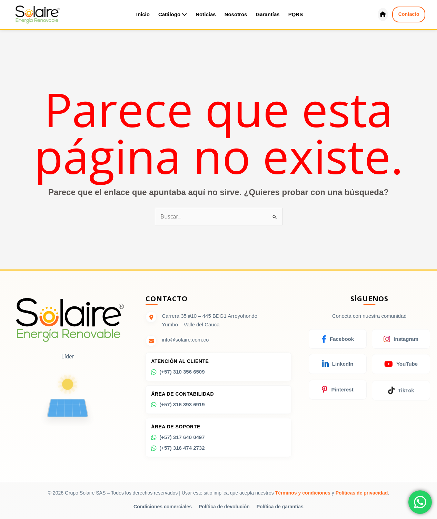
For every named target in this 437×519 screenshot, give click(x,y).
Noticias (206, 14)
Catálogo (172, 14)
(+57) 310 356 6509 (178, 372)
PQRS (295, 14)
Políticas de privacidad (362, 493)
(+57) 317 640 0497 (178, 440)
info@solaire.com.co (185, 340)
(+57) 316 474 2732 (178, 451)
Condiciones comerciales (162, 506)
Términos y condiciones (302, 493)
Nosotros (236, 14)
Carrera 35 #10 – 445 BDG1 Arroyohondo (209, 316)
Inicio (143, 14)
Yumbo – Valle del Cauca (190, 324)
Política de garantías (280, 506)
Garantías (267, 14)
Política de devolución (224, 506)
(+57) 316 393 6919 (178, 406)
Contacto (408, 14)
